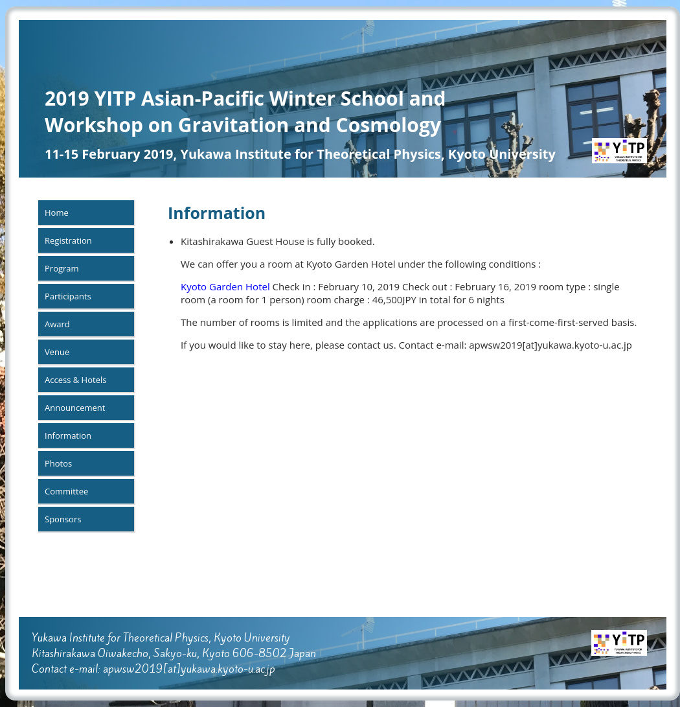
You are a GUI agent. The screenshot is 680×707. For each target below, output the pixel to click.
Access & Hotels (75, 380)
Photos (58, 463)
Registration (68, 240)
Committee (66, 491)
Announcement (75, 407)
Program (62, 268)
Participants (68, 296)
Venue (57, 352)
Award (57, 324)
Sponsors (63, 519)
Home (57, 212)
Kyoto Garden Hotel (225, 286)
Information (68, 435)
